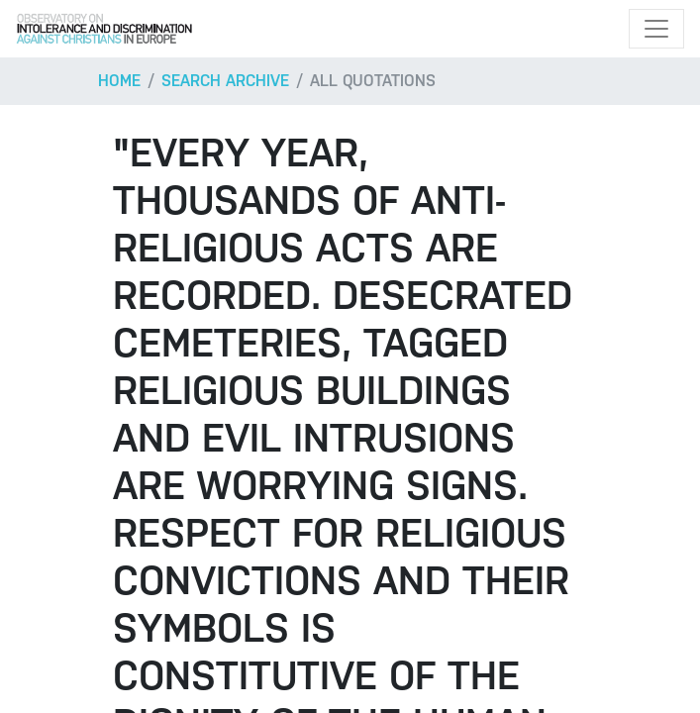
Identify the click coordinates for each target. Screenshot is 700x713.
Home (119, 80)
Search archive (225, 80)
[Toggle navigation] (656, 29)
